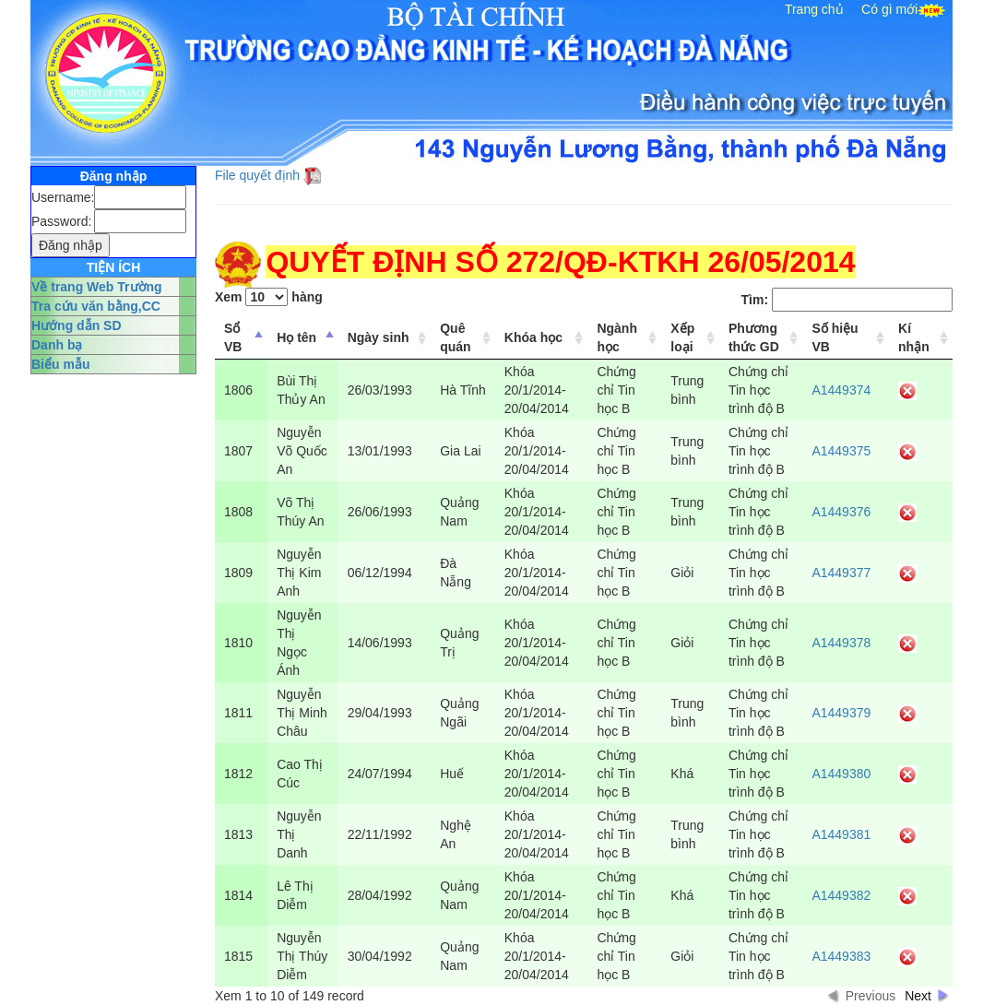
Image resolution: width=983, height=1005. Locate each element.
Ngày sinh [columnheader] (378, 337)
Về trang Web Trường (96, 286)
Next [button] (918, 995)
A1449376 (840, 511)
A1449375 (840, 450)
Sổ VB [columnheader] (233, 337)
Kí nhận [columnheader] (914, 337)
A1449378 (840, 642)
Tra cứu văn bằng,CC (95, 306)
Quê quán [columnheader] (455, 337)
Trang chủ (814, 9)
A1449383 (840, 956)
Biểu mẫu (60, 364)
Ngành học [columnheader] (617, 337)
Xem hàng (269, 297)
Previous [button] (870, 995)
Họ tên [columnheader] (296, 337)
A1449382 (840, 895)
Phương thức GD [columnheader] (753, 337)
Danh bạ (56, 344)
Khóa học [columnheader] (533, 337)
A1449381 (840, 834)
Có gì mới (889, 9)
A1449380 (840, 773)
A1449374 (840, 390)
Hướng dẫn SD (76, 325)
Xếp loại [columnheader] (682, 337)
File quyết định (257, 175)
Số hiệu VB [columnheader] (834, 337)
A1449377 (840, 572)
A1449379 (840, 712)
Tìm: (847, 300)
